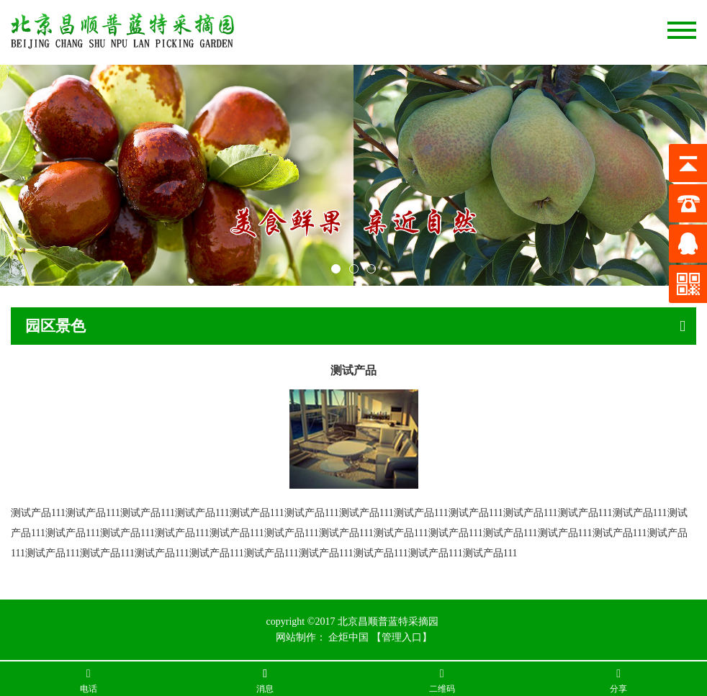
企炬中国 (348, 637)
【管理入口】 (401, 637)
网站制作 (296, 637)
